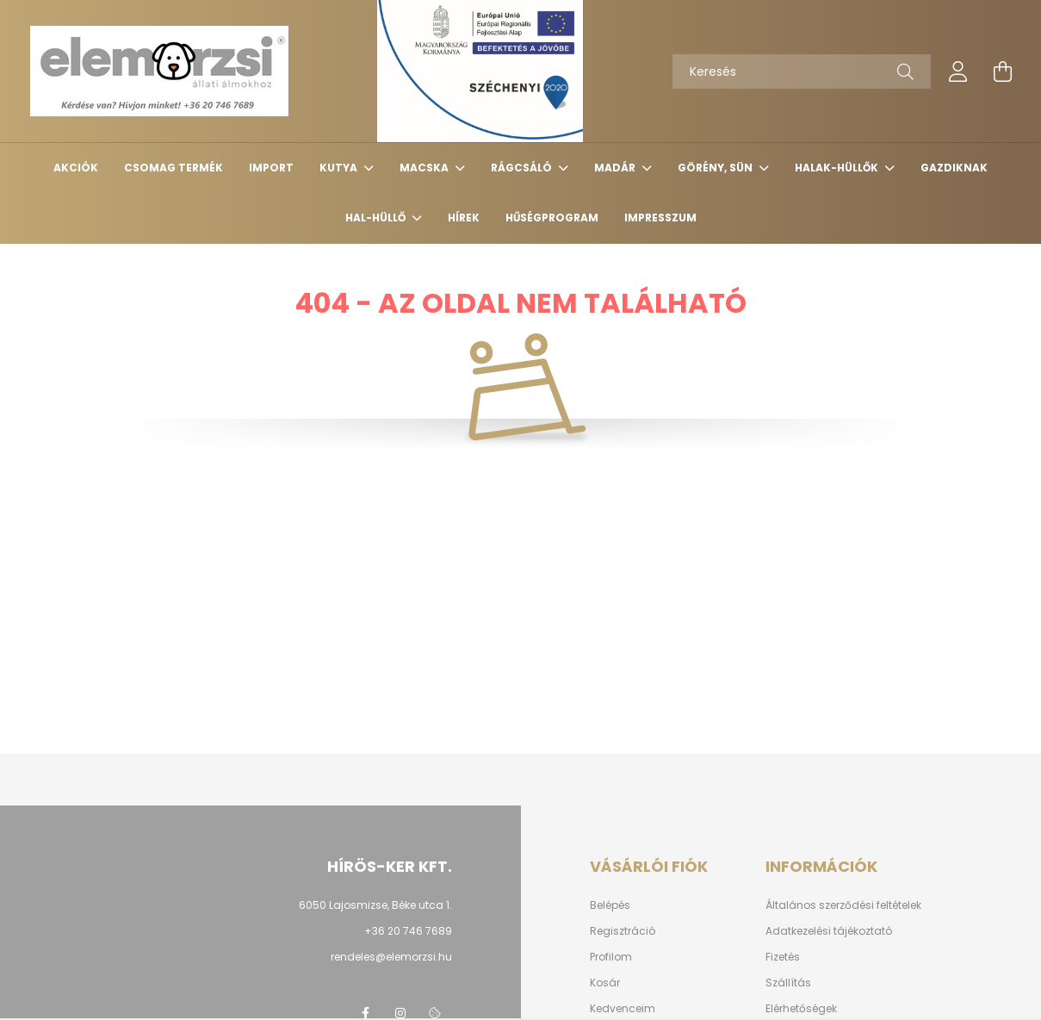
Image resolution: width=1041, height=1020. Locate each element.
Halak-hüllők (838, 167)
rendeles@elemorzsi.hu (391, 956)
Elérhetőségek (801, 1009)
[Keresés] (801, 71)
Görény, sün (716, 167)
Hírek (464, 217)
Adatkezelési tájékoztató (828, 931)
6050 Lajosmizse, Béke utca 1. (375, 905)
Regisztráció (622, 931)
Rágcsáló (523, 167)
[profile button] (958, 71)
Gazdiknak (954, 167)
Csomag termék (173, 167)
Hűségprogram (551, 217)
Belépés (610, 905)
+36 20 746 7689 (408, 931)
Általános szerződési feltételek (843, 905)
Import (271, 167)
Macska (425, 167)
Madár (616, 167)
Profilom (611, 957)
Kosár (605, 983)
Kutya (339, 167)
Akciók (75, 167)
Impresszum (660, 217)
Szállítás (788, 983)
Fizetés (782, 957)
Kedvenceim (622, 1009)
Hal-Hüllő (376, 217)
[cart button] (1003, 71)
